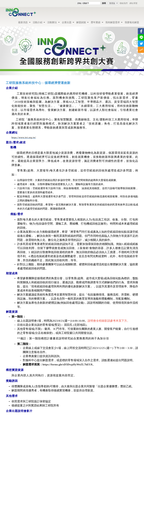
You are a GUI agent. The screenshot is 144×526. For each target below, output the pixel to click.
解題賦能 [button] (82, 22)
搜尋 (104, 3)
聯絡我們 (124, 3)
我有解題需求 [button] (113, 22)
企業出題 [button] (68, 22)
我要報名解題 (132, 22)
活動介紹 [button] (39, 22)
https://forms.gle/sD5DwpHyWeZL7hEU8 (67, 364)
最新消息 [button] (24, 22)
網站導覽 (133, 3)
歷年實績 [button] (97, 22)
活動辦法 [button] (53, 22)
